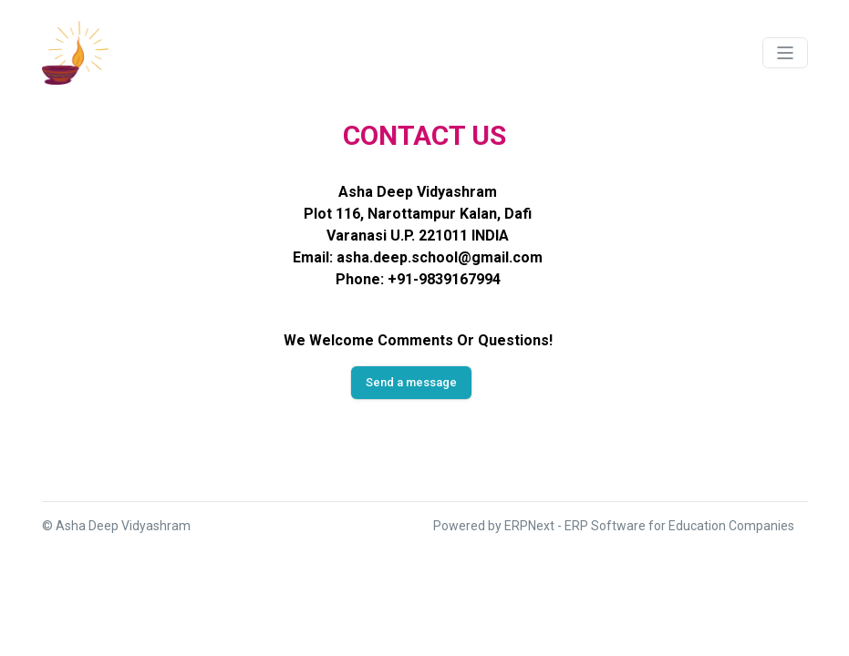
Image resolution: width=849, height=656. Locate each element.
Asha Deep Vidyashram (417, 191)
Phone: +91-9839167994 (418, 279)
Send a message (411, 382)
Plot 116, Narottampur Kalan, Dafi (418, 213)
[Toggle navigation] (785, 52)
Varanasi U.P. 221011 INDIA (417, 235)
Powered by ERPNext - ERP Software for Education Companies (613, 525)
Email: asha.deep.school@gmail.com (418, 257)
